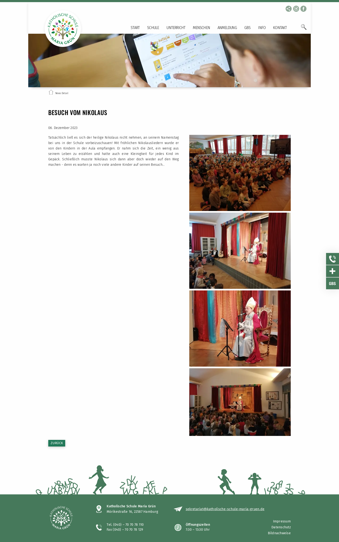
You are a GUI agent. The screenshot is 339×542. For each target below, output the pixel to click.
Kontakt (280, 27)
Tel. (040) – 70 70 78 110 (125, 524)
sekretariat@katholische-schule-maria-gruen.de (225, 509)
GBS (247, 27)
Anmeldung (227, 27)
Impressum (282, 521)
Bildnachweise (279, 533)
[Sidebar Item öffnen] (332, 259)
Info (262, 27)
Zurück (57, 443)
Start (135, 27)
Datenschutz (281, 527)
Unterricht (175, 27)
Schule (153, 27)
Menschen (201, 27)
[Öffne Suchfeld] (304, 29)
